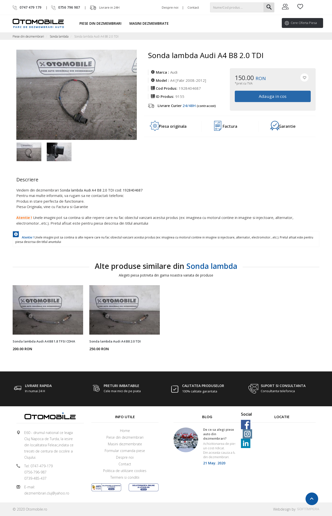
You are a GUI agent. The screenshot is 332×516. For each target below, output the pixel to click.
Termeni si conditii (124, 477)
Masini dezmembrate (151, 23)
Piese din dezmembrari (102, 23)
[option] (31, 152)
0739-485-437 (35, 478)
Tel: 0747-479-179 (38, 466)
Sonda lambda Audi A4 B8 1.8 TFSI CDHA (44, 341)
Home (125, 430)
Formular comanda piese (125, 450)
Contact (193, 7)
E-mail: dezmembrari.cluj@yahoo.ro (46, 490)
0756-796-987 (35, 472)
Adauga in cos (273, 96)
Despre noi (170, 7)
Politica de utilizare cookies (124, 470)
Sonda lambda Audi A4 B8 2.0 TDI (115, 341)
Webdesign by (296, 509)
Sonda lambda (59, 36)
